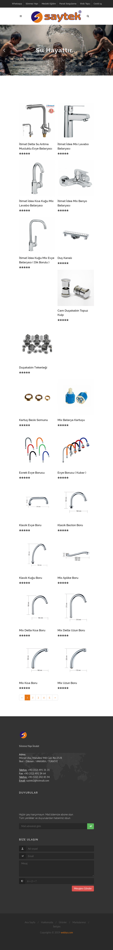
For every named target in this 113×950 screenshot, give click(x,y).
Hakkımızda (46, 922)
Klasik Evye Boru (30, 525)
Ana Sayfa (29, 922)
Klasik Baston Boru (70, 525)
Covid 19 (98, 4)
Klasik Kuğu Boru (30, 577)
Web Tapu (85, 4)
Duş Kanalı (65, 258)
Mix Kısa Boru (28, 683)
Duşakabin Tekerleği (33, 367)
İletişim (56, 926)
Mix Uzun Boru (67, 683)
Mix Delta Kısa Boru (32, 630)
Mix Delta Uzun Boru (71, 630)
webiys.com (67, 932)
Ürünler (62, 922)
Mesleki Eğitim (49, 4)
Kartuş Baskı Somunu (33, 420)
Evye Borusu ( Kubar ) (72, 472)
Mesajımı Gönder (83, 888)
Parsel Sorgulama (67, 4)
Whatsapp (17, 4)
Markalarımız (79, 922)
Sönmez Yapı (32, 4)
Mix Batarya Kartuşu (71, 420)
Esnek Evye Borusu (32, 472)
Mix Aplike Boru (68, 577)
